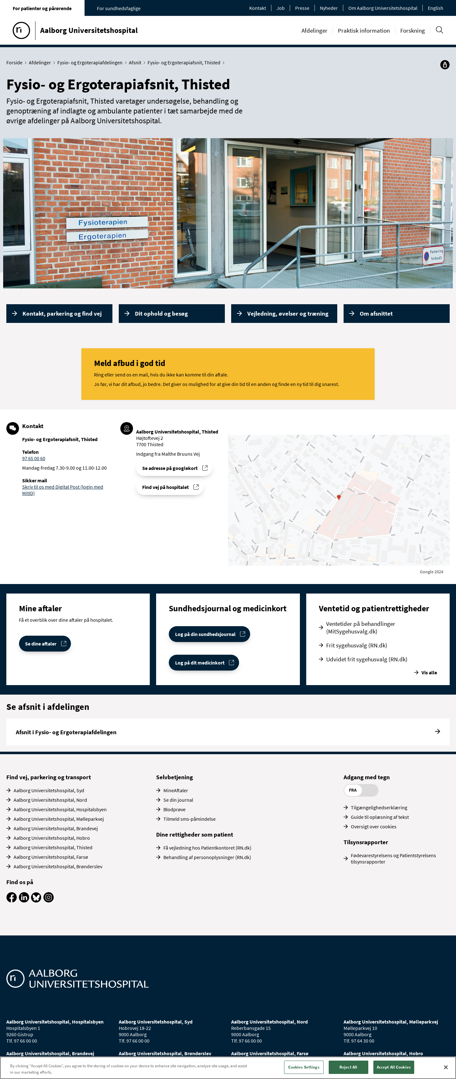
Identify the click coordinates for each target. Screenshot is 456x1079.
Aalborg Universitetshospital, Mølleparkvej (59, 819)
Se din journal (178, 800)
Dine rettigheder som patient (194, 834)
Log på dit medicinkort (200, 662)
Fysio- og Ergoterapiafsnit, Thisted (185, 62)
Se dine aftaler (40, 643)
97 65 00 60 (33, 458)
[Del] (445, 64)
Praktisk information (364, 30)
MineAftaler (175, 790)
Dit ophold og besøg (161, 313)
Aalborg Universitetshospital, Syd (49, 790)
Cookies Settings (304, 1067)
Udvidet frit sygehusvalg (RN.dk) (367, 659)
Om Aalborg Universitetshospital (382, 8)
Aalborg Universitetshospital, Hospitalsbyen (60, 809)
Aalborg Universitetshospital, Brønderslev (58, 866)
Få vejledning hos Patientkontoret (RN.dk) (207, 848)
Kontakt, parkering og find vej (62, 313)
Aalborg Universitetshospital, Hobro (52, 838)
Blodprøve (174, 809)
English (435, 8)
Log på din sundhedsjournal (205, 634)
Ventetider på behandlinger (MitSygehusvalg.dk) (360, 627)
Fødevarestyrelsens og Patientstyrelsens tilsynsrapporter (393, 858)
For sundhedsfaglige (119, 8)
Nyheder (329, 8)
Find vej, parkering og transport (48, 777)
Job (280, 8)
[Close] (446, 1067)
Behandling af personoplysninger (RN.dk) (207, 857)
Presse (302, 8)
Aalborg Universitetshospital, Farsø (51, 857)
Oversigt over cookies (373, 826)
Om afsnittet (376, 313)
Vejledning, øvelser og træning (287, 313)
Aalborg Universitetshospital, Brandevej (56, 828)
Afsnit (136, 62)
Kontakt (257, 8)
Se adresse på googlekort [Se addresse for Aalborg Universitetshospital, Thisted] (170, 468)
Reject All (348, 1067)
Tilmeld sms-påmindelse (189, 819)
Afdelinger (314, 30)
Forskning (412, 30)
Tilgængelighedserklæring (379, 807)
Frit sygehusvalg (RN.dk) (356, 645)
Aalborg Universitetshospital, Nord (50, 800)
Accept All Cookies (394, 1067)
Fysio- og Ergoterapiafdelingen (91, 62)
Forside (15, 62)
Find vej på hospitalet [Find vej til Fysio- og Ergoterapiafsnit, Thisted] (165, 487)
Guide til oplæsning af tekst (380, 817)
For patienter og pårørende (42, 8)
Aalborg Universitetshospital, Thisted (53, 847)
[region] (228, 1068)
